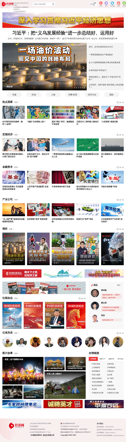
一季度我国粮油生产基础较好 (101, 55)
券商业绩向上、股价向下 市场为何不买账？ (105, 78)
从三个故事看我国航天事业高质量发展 (104, 62)
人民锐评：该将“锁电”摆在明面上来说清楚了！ (106, 86)
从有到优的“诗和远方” (98, 70)
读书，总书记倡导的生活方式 (101, 47)
